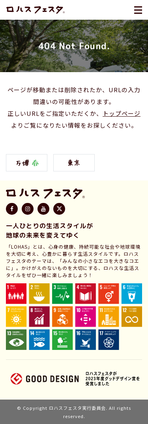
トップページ (122, 113)
